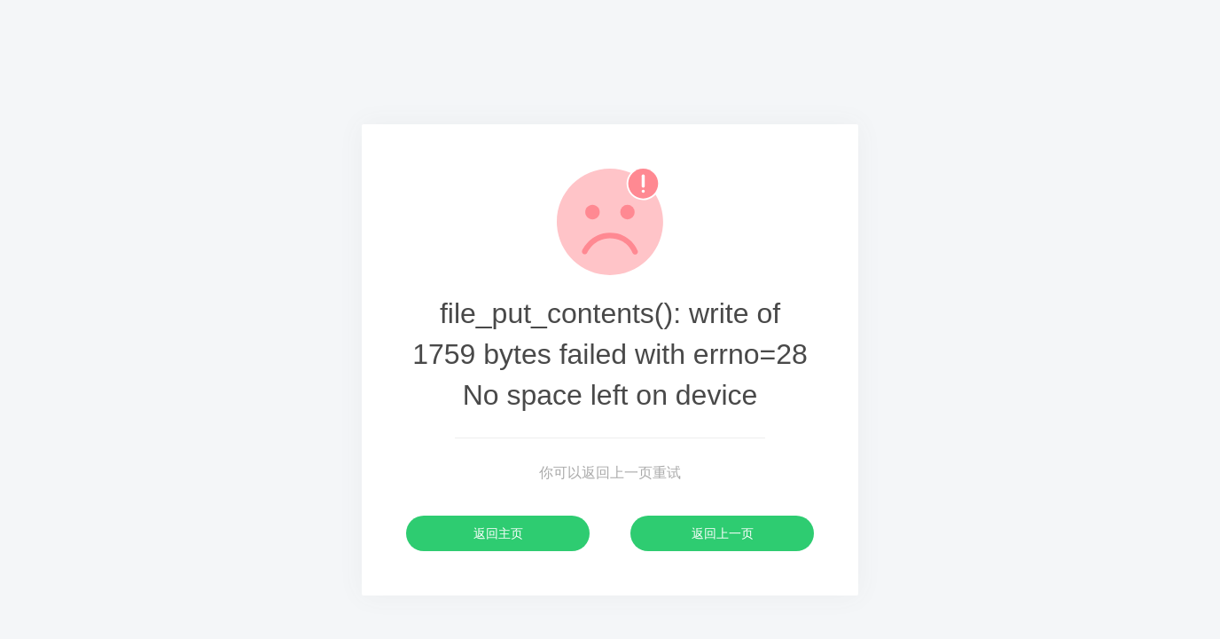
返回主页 (498, 533)
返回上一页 (723, 533)
